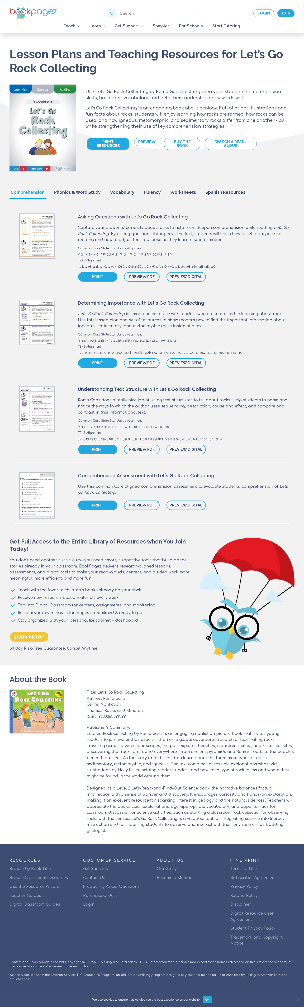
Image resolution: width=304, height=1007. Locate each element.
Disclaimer (240, 904)
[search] (112, 13)
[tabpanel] (152, 370)
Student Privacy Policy (252, 928)
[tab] (28, 192)
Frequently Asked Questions (111, 886)
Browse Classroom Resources (39, 878)
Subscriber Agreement (253, 878)
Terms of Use (243, 869)
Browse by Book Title (30, 869)
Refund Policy (244, 896)
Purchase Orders (100, 896)
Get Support (127, 26)
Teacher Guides (25, 896)
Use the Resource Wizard (35, 886)
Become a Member (175, 878)
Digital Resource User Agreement (252, 916)
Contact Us (94, 878)
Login (89, 904)
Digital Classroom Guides (35, 904)
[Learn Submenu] (105, 26)
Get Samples (95, 869)
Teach (70, 26)
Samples (161, 26)
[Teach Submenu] (80, 26)
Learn (95, 26)
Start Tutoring (226, 26)
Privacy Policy (244, 886)
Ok (207, 999)
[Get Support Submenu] (143, 26)
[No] (298, 999)
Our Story (167, 869)
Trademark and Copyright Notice (256, 940)
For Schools (191, 26)
